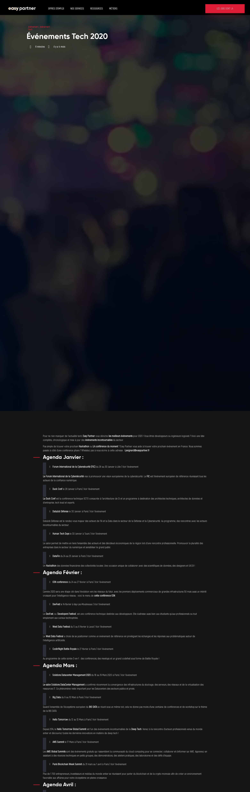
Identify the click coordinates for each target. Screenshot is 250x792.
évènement (33, 26)
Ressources (96, 8)
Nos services (77, 8)
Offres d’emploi (56, 8)
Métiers (113, 8)
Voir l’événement (130, 466)
